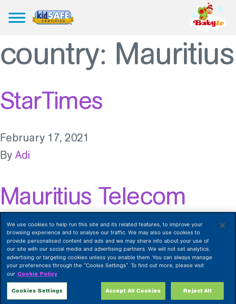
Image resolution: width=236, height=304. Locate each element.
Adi (22, 155)
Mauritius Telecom (93, 196)
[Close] (222, 227)
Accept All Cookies (133, 293)
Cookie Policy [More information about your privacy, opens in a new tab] (37, 276)
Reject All (197, 293)
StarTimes (51, 100)
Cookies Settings (37, 293)
